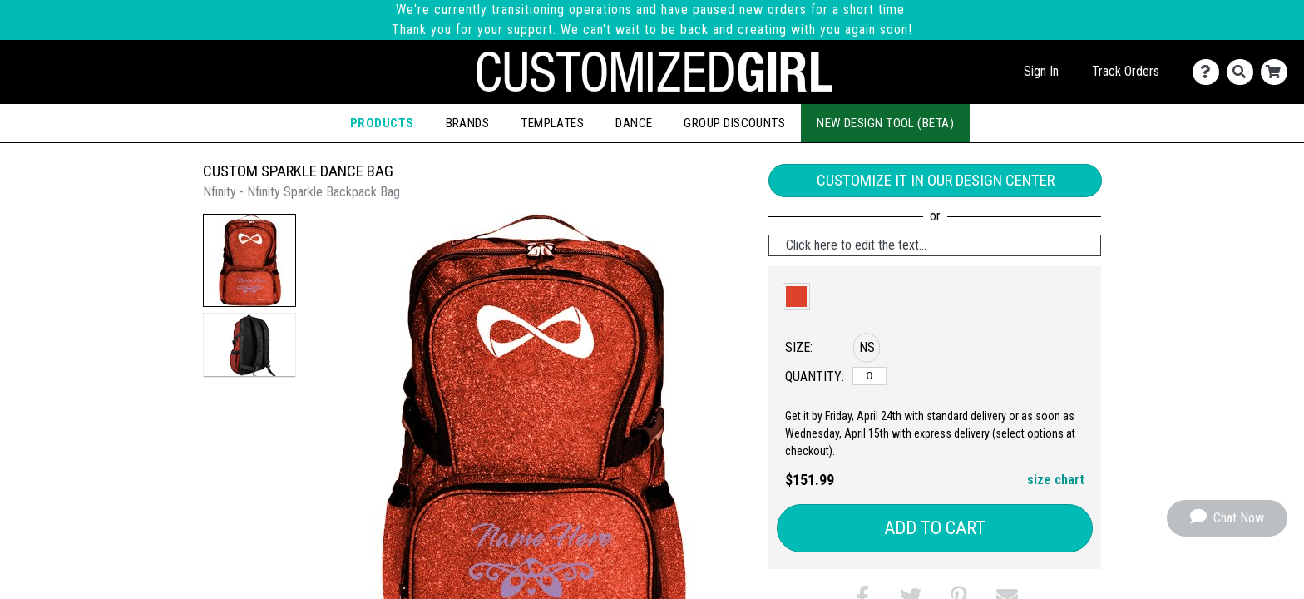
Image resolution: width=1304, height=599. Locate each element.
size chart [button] (1055, 480)
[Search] (1244, 72)
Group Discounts (734, 123)
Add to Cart (934, 527)
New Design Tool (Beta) (885, 123)
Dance (633, 123)
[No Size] (869, 376)
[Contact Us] (1210, 72)
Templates (552, 123)
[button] (249, 260)
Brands (468, 123)
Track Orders (1125, 71)
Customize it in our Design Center (936, 180)
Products (382, 123)
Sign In (1041, 71)
